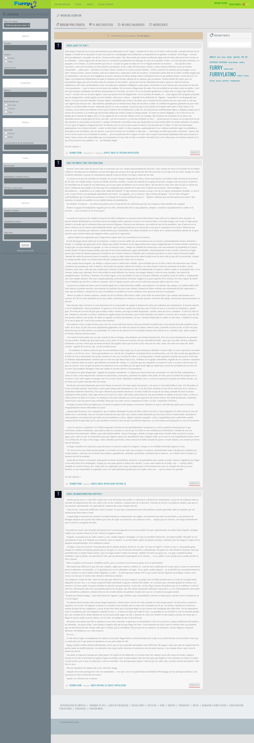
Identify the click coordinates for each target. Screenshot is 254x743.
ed (117, 152)
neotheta (225, 81)
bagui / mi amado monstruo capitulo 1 (84, 493)
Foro (162, 705)
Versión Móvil (96, 708)
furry (216, 67)
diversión (214, 62)
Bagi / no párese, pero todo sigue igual (85, 162)
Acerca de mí (10, 68)
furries (241, 62)
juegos (246, 75)
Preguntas (184, 705)
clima (223, 57)
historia (123, 152)
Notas (196, 705)
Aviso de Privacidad (118, 705)
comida (229, 57)
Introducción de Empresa (73, 705)
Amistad (11, 108)
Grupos (172, 705)
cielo (218, 57)
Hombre (11, 58)
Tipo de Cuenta (11, 21)
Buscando (8, 130)
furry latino (228, 69)
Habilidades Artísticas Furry (16, 177)
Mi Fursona (9, 165)
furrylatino (223, 74)
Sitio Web (8, 233)
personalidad (235, 81)
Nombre (7, 43)
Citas (10, 112)
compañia (236, 57)
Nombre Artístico (11, 210)
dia (242, 56)
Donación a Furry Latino (214, 705)
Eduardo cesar (75, 152)
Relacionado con (11, 101)
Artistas (152, 705)
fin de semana (233, 62)
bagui (113, 152)
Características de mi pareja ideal (18, 143)
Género (7, 54)
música (212, 81)
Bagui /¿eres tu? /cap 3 (77, 45)
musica (218, 81)
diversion (223, 62)
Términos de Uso (97, 705)
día (246, 57)
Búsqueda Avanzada (25, 250)
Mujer (10, 62)
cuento (107, 152)
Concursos (80, 708)
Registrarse (235, 4)
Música (7, 90)
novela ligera (133, 152)
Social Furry (138, 705)
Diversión (12, 105)
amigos (213, 57)
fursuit (240, 75)
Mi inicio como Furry (13, 188)
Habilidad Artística (12, 221)
